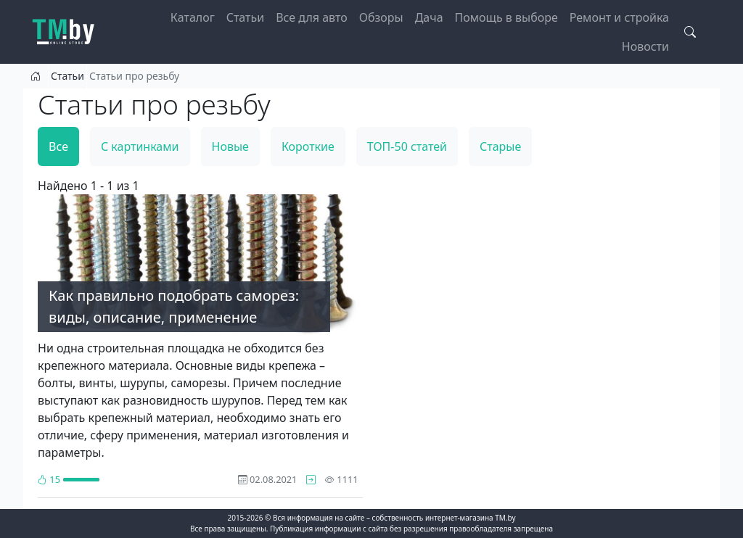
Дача (429, 17)
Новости (645, 46)
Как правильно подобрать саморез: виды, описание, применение (174, 306)
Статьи (245, 17)
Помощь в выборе (506, 17)
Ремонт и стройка (619, 17)
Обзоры (381, 17)
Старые (500, 146)
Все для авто (312, 17)
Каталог (193, 17)
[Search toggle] (690, 32)
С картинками (140, 146)
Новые (230, 146)
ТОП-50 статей (407, 146)
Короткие (308, 146)
